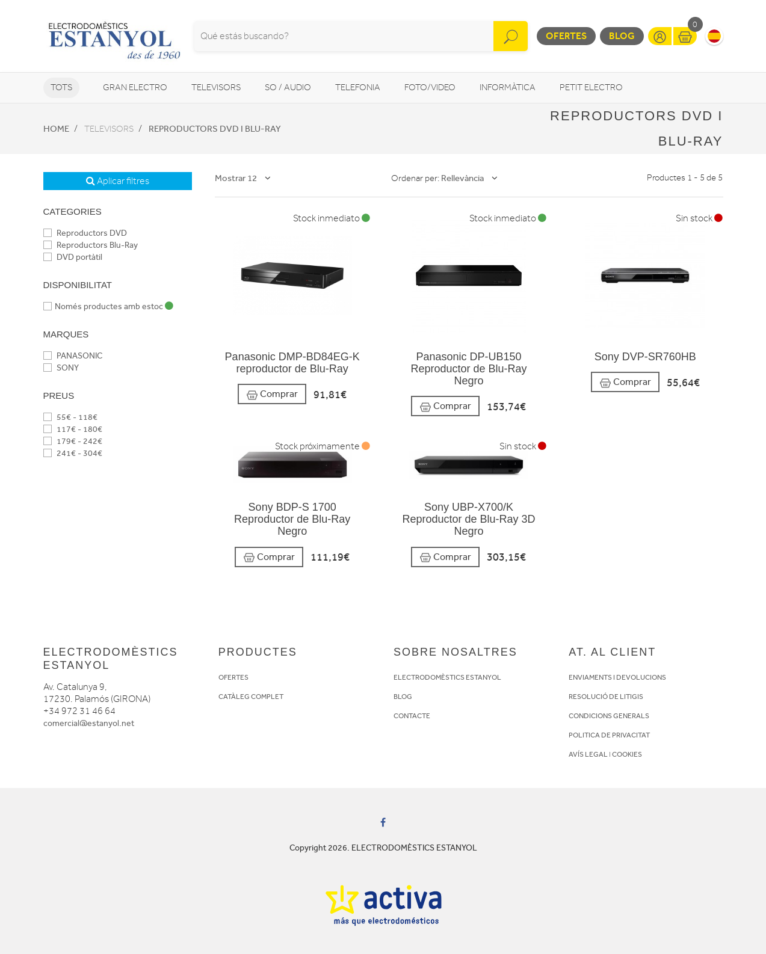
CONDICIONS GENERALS (609, 716)
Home (56, 128)
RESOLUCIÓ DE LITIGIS (606, 696)
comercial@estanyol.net (88, 723)
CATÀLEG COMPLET (250, 696)
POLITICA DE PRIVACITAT (609, 735)
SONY (61, 368)
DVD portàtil (72, 257)
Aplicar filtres (117, 181)
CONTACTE (412, 716)
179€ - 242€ (72, 441)
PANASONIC (72, 356)
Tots (61, 87)
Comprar (272, 394)
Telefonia (357, 87)
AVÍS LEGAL (588, 754)
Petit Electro (591, 87)
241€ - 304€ (72, 453)
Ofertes (566, 36)
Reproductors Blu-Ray (90, 245)
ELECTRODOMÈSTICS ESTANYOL (447, 677)
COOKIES (627, 754)
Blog (622, 36)
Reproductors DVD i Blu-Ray (215, 128)
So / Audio (288, 87)
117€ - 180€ (72, 429)
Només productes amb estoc (108, 306)
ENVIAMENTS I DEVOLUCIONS (617, 677)
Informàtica (508, 87)
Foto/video (430, 87)
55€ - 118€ (70, 417)
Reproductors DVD (85, 233)
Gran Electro (135, 87)
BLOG (403, 696)
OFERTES (233, 677)
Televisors (216, 87)
